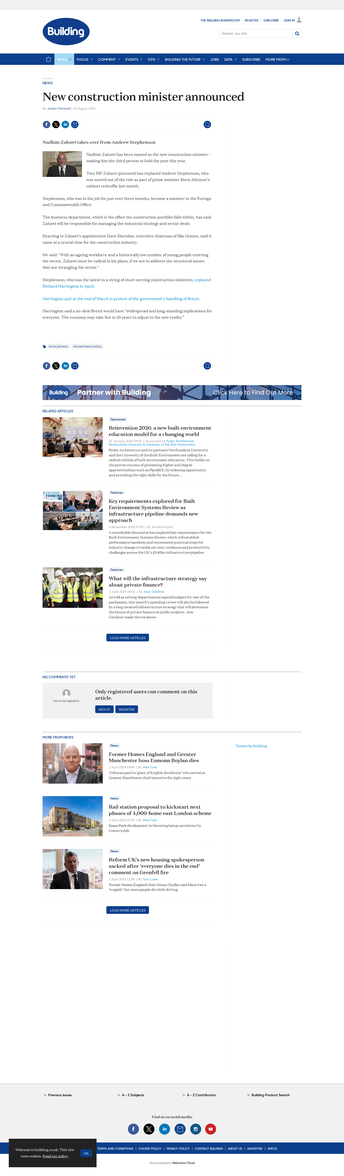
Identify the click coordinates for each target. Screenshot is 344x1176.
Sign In (289, 20)
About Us (235, 1149)
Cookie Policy (149, 1149)
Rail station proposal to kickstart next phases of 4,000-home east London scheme (160, 810)
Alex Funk (150, 767)
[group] (276, 59)
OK (86, 1153)
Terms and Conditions (115, 1149)
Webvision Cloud (183, 1163)
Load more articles (127, 637)
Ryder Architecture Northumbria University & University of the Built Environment (152, 443)
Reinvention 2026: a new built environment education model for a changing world (160, 431)
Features (117, 493)
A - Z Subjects (133, 1095)
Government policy (87, 346)
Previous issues (60, 1095)
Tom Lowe (150, 879)
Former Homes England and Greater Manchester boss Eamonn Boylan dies (154, 757)
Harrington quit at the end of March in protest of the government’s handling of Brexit (121, 298)
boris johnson (58, 346)
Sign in (104, 709)
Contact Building (209, 1149)
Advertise (255, 1149)
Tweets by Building (251, 745)
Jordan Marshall (58, 108)
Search (297, 33)
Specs (272, 1149)
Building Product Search (271, 1095)
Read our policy (55, 1155)
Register (251, 20)
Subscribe (271, 20)
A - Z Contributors (201, 1095)
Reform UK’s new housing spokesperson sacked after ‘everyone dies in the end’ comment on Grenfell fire (156, 866)
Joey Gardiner (153, 592)
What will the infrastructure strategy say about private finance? (158, 581)
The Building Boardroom (220, 20)
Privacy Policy (178, 1149)
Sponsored (118, 419)
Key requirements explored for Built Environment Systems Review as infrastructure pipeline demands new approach (153, 510)
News (48, 83)
